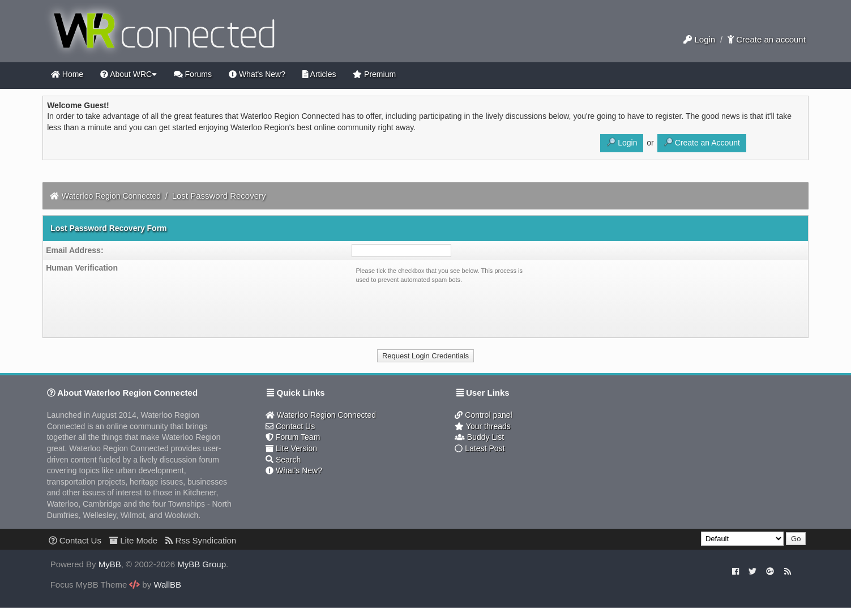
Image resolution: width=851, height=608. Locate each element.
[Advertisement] (700, 446)
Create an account (767, 39)
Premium (374, 74)
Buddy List (479, 437)
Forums (193, 74)
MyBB (110, 564)
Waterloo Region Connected (111, 195)
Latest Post (479, 448)
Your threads (482, 426)
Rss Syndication (200, 540)
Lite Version (291, 448)
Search (283, 459)
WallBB (167, 584)
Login (699, 39)
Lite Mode (133, 540)
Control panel (483, 414)
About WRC (128, 74)
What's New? (257, 74)
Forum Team (293, 437)
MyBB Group (201, 564)
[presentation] (442, 308)
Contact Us (290, 426)
